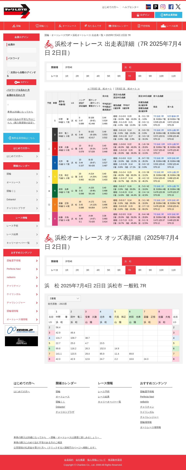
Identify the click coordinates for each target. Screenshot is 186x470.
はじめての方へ (110, 7)
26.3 (87, 348)
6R (119, 76)
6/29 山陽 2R (173, 172)
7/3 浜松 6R (158, 172)
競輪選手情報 (14, 260)
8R (139, 76)
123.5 (73, 353)
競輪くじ (11, 191)
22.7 (58, 343)
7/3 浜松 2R (158, 130)
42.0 (58, 359)
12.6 (87, 359)
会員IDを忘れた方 (16, 95)
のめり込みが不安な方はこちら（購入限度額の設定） (21, 121)
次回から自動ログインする (21, 74)
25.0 (73, 343)
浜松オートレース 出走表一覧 (88, 35)
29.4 (87, 353)
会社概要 (80, 459)
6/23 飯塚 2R (173, 116)
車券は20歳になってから (20, 111)
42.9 (58, 332)
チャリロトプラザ (16, 208)
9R (150, 76)
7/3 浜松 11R (159, 200)
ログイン (21, 82)
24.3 (146, 359)
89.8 (58, 348)
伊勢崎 (68, 67)
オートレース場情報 (17, 319)
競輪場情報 (12, 311)
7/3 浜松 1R (158, 186)
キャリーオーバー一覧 (18, 243)
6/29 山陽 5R (173, 144)
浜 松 (127, 67)
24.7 (102, 359)
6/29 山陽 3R (173, 130)
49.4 (73, 332)
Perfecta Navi (14, 269)
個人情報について (96, 459)
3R (87, 76)
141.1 (59, 353)
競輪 (9, 173)
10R (161, 76)
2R (77, 76)
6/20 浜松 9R (173, 214)
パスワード (13, 58)
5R (108, 76)
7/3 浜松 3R (158, 116)
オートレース (13, 182)
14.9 (116, 348)
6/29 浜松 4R (173, 200)
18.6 (131, 359)
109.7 (73, 338)
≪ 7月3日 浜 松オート (99, 88)
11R (173, 76)
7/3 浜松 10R (159, 144)
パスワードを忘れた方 (18, 90)
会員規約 (68, 459)
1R (66, 76)
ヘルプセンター (131, 7)
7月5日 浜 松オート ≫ (127, 88)
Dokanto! (11, 199)
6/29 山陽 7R (173, 186)
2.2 (116, 359)
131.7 (59, 338)
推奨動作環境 (115, 459)
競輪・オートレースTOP (57, 35)
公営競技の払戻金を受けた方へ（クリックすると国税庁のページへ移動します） (55, 447)
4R (98, 76)
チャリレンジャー (16, 302)
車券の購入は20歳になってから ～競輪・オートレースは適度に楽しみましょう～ (58, 437)
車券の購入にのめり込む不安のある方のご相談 (38, 442)
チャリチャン (14, 285)
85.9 (102, 353)
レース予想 (12, 225)
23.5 (102, 343)
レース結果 (12, 234)
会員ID (11, 44)
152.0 (103, 348)
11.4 (116, 353)
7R (129, 76)
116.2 (73, 348)
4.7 (86, 343)
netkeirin (11, 277)
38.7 (87, 338)
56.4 (58, 327)
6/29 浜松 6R (173, 158)
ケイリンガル (14, 294)
